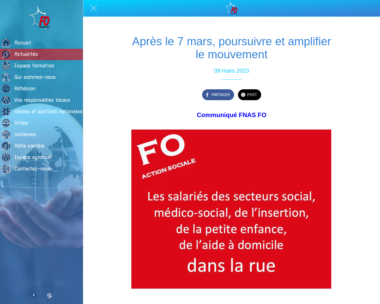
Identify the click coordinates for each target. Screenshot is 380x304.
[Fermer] (94, 8)
